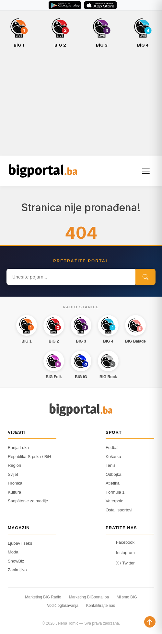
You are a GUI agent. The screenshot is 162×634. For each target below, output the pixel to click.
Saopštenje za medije (28, 500)
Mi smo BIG (127, 597)
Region (14, 465)
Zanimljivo (17, 569)
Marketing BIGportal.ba (89, 597)
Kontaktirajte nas (100, 605)
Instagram (120, 552)
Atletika (113, 483)
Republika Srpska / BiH (29, 456)
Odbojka (113, 474)
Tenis (110, 465)
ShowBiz (16, 561)
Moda (13, 552)
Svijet (13, 474)
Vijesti (17, 432)
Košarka (113, 456)
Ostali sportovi (119, 510)
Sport (114, 432)
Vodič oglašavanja (62, 605)
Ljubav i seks (20, 543)
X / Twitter (120, 563)
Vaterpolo (114, 500)
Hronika (15, 483)
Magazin (19, 527)
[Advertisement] (81, 105)
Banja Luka (18, 447)
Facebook (120, 542)
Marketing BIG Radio (43, 597)
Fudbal (112, 447)
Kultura (14, 492)
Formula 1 (115, 492)
